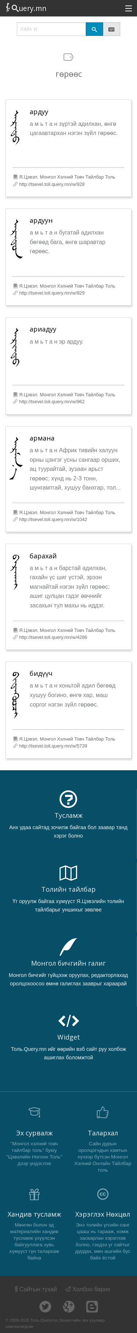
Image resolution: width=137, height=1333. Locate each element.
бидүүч (41, 673)
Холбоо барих (87, 1289)
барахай (43, 555)
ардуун (41, 220)
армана (42, 438)
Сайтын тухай (35, 1289)
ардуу (39, 111)
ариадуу (43, 329)
